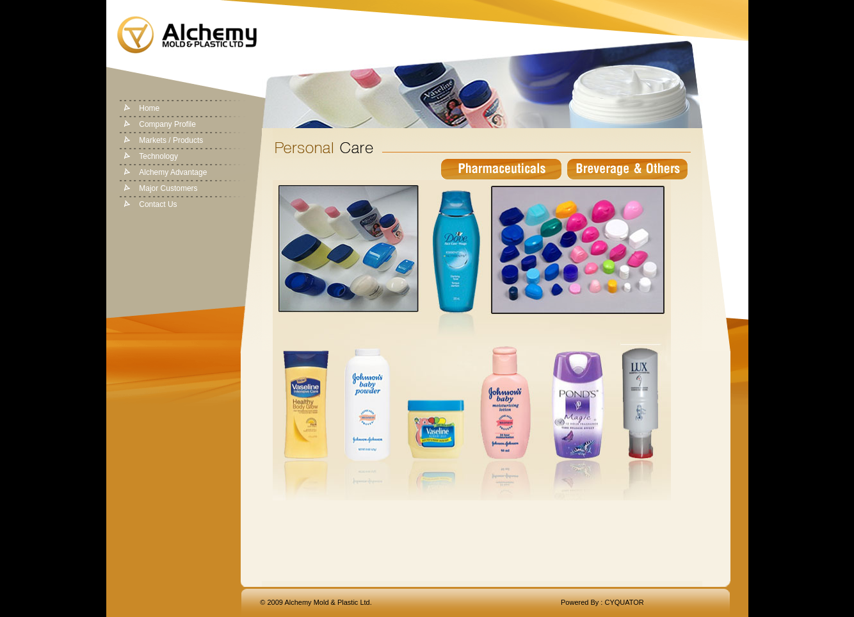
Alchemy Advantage (173, 172)
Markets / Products (171, 140)
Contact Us (158, 204)
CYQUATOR (623, 602)
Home (149, 108)
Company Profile (167, 124)
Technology (158, 156)
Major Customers (168, 188)
